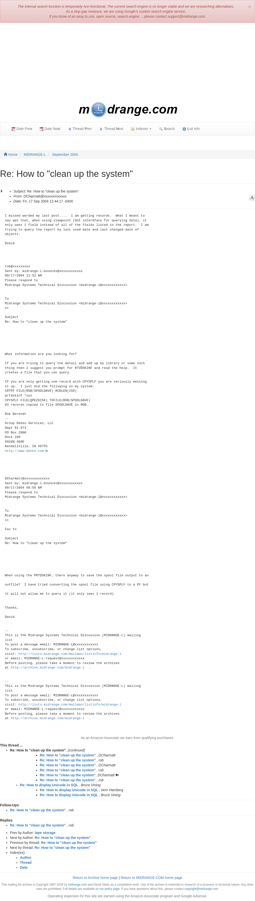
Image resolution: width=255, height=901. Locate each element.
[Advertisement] (127, 62)
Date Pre (21, 129)
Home (10, 155)
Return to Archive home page (95, 878)
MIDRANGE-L (35, 155)
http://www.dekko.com (24, 451)
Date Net (50, 129)
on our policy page (107, 889)
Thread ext (111, 129)
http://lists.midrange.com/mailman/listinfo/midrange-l (69, 654)
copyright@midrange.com (201, 889)
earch (167, 129)
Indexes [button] (141, 129)
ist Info (191, 129)
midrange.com (77, 884)
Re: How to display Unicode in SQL (49, 785)
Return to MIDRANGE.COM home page (151, 878)
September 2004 (65, 155)
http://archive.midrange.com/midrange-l (47, 667)
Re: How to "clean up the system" (68, 755)
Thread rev (80, 129)
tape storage (45, 833)
